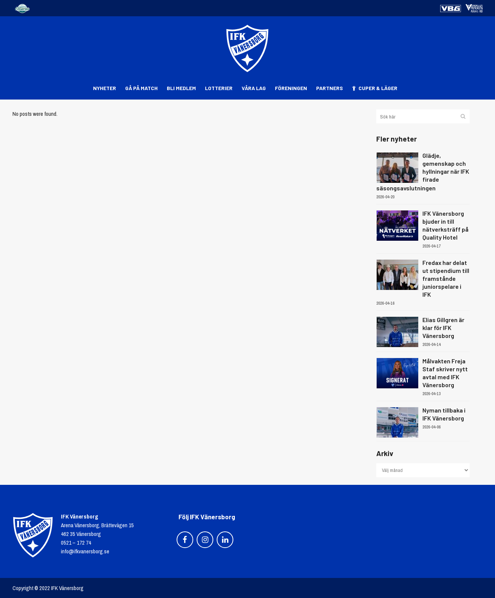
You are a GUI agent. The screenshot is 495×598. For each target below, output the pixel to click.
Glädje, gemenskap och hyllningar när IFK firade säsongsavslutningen (422, 172)
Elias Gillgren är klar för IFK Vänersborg (443, 327)
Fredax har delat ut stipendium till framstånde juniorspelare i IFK (445, 278)
